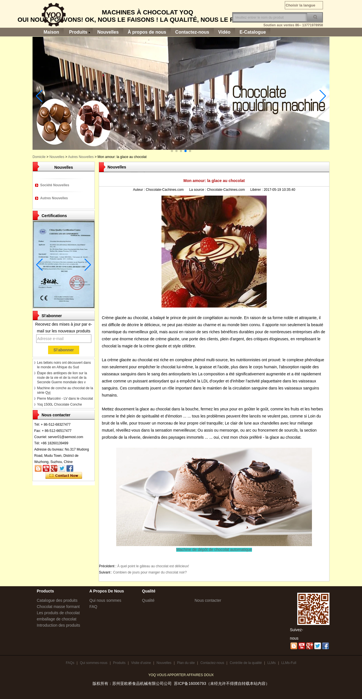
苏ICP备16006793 (190, 683)
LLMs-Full (288, 663)
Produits (78, 32)
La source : (198, 190)
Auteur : (139, 190)
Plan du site (186, 663)
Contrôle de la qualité (246, 663)
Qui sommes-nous (93, 663)
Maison (51, 32)
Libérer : (257, 190)
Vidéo (224, 32)
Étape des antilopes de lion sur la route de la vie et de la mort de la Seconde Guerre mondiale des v (62, 377)
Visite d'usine (141, 663)
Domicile (39, 157)
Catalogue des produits (57, 600)
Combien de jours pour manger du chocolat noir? (150, 572)
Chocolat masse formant (58, 606)
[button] (172, 151)
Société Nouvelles (54, 185)
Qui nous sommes (105, 600)
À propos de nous (147, 32)
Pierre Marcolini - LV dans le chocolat (65, 399)
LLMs (271, 663)
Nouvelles (108, 32)
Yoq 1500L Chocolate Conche (59, 404)
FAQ (93, 606)
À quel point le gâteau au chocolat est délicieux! (153, 566)
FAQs (70, 663)
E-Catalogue (253, 32)
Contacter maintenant (64, 475)
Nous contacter (208, 600)
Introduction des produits (58, 625)
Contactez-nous (192, 32)
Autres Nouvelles (81, 157)
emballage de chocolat (56, 619)
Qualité (148, 600)
